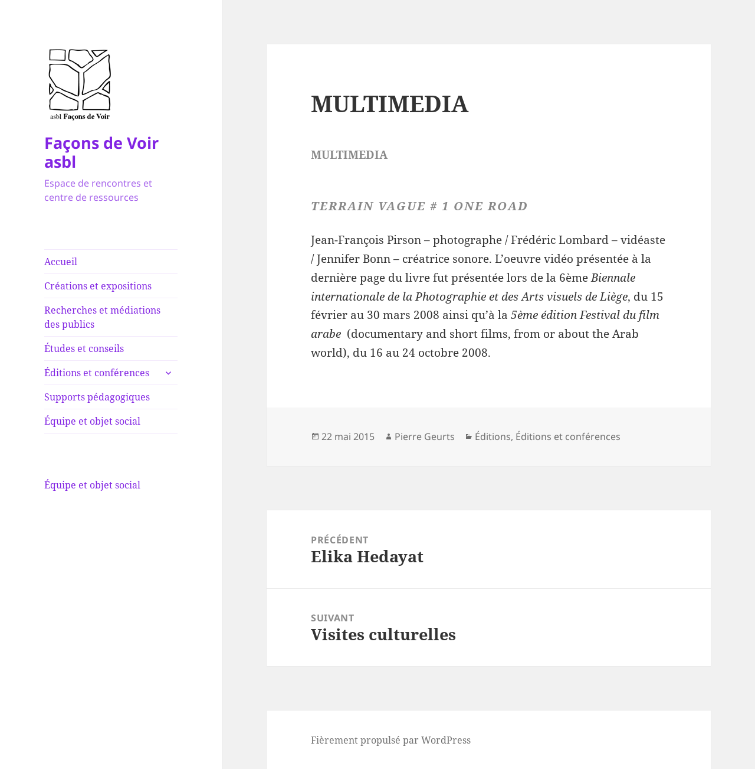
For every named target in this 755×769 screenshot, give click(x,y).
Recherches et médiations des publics (102, 317)
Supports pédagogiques (97, 396)
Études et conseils (84, 348)
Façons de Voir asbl (101, 152)
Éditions (493, 436)
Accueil (60, 261)
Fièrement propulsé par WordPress (391, 740)
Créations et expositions (98, 285)
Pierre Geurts (425, 436)
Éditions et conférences (96, 372)
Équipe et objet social (92, 421)
